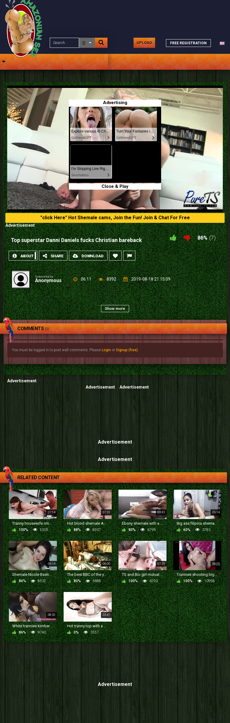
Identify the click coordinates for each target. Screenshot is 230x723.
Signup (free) (127, 350)
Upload (144, 42)
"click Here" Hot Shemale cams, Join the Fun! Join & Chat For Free (115, 217)
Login (106, 350)
